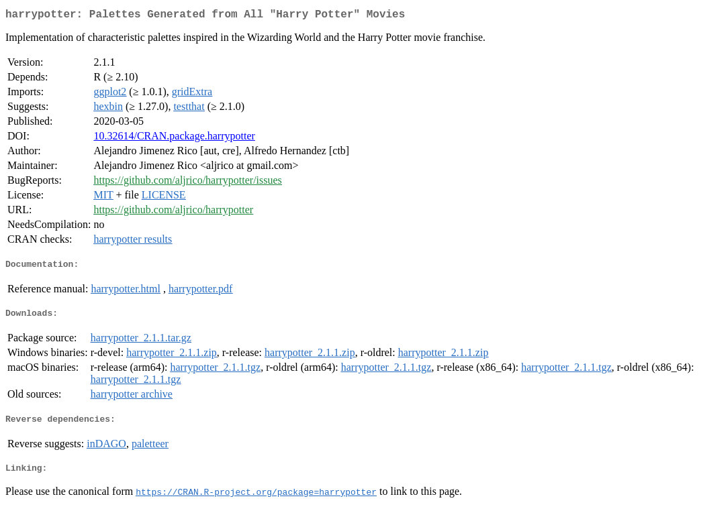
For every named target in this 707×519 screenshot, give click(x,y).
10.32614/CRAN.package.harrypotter (173, 138)
